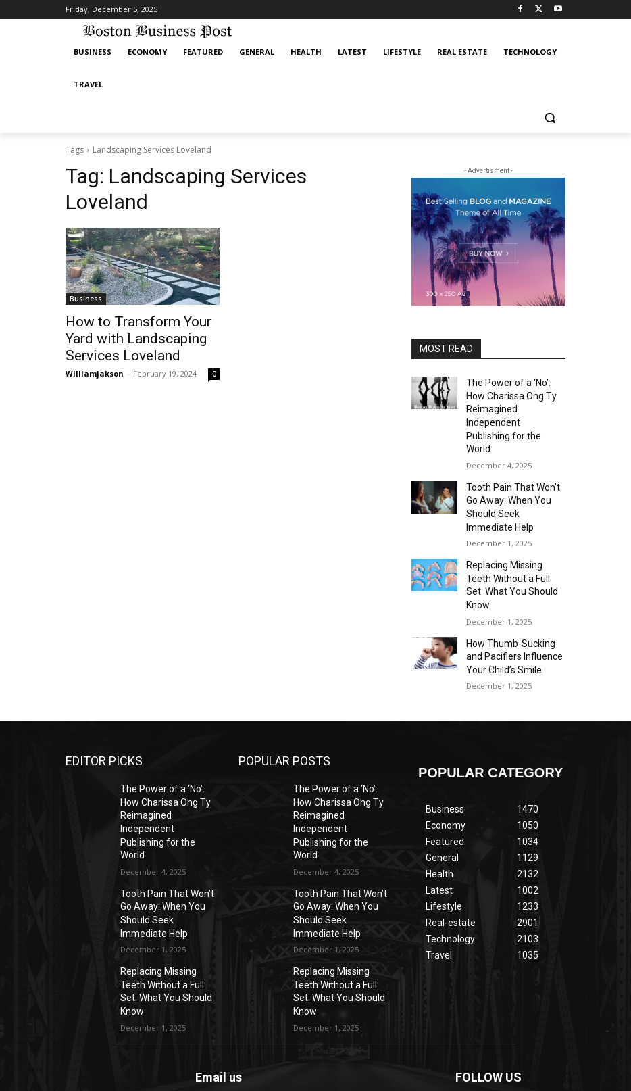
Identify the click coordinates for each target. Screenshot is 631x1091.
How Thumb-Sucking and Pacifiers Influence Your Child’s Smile (512, 582)
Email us (218, 929)
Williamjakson (95, 367)
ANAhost (177, 1064)
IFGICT (166, 1078)
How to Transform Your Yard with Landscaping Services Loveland (138, 336)
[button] (549, 117)
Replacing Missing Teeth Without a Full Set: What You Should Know (512, 523)
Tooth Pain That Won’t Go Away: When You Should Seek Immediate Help (512, 463)
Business (86, 299)
